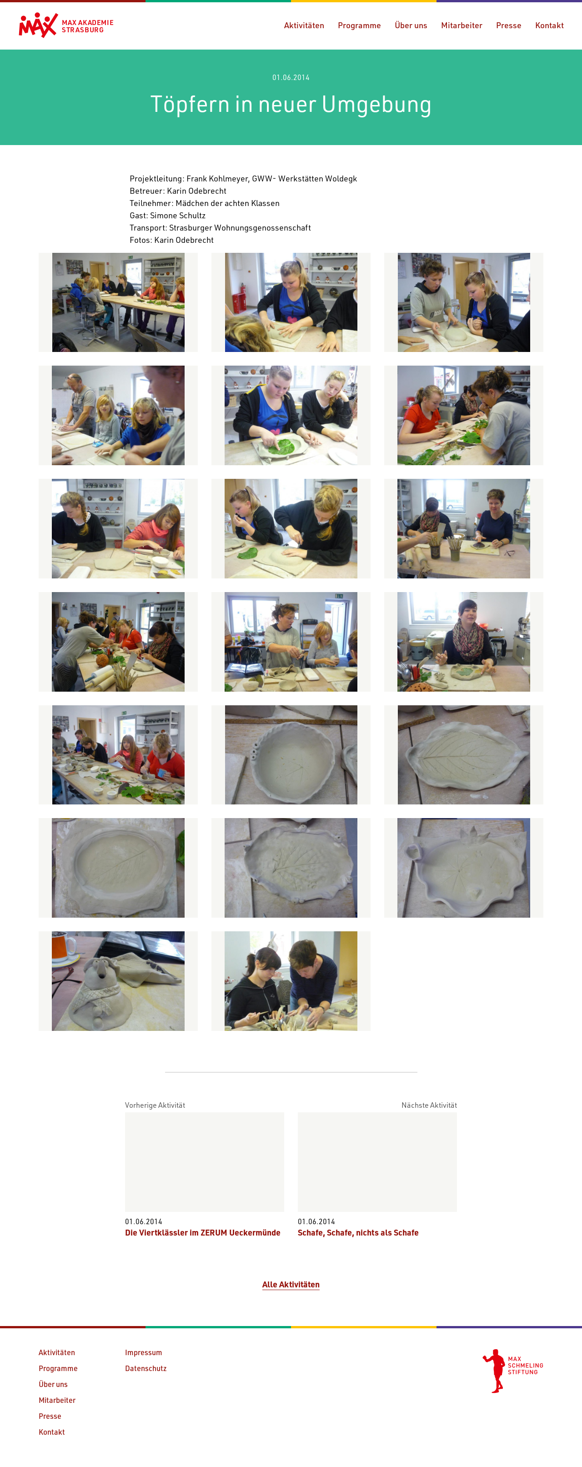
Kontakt (549, 25)
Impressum (143, 1352)
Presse (509, 25)
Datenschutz (146, 1368)
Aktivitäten (304, 25)
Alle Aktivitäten (291, 1284)
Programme (359, 25)
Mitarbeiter (461, 25)
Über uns (411, 25)
